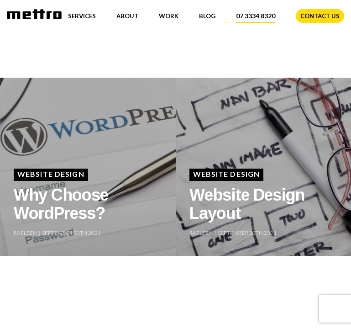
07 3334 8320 (255, 16)
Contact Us (320, 16)
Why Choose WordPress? (61, 203)
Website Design (50, 174)
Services (82, 16)
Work (168, 16)
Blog (207, 16)
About (127, 16)
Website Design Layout (246, 203)
